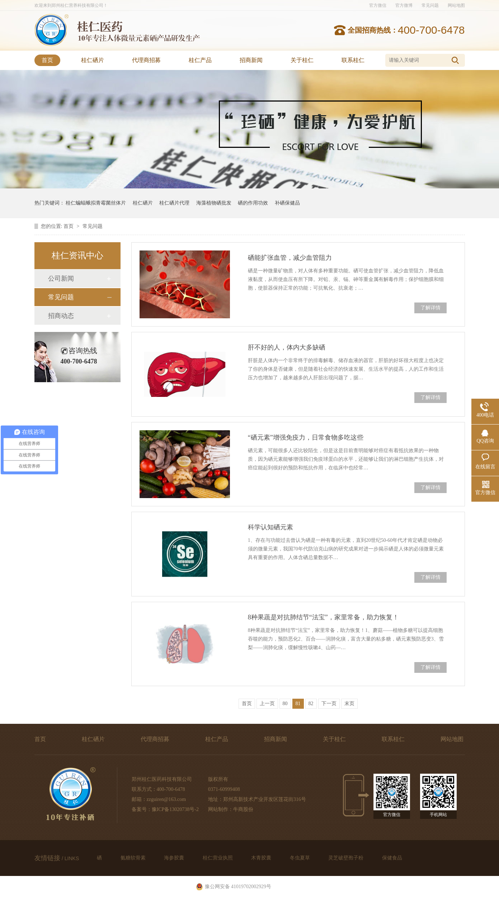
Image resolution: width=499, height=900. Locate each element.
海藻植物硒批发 (213, 203)
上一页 (267, 703)
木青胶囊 (262, 858)
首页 (47, 60)
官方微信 (377, 5)
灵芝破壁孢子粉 (346, 858)
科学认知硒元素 (270, 527)
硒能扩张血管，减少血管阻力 (290, 257)
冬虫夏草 (300, 858)
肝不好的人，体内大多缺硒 (286, 347)
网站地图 (456, 5)
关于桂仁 (302, 60)
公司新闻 (61, 278)
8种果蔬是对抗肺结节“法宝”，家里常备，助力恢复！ (323, 617)
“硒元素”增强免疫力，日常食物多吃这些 (305, 437)
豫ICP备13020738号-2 (175, 809)
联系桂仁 (353, 60)
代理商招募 (146, 60)
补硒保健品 (287, 203)
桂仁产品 (200, 60)
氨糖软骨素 (134, 858)
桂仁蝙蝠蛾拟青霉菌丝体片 (96, 203)
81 (298, 703)
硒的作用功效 (253, 203)
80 (285, 703)
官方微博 (404, 5)
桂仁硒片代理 (174, 203)
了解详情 (430, 307)
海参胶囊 (174, 858)
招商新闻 (251, 60)
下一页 (328, 703)
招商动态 (61, 315)
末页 (349, 703)
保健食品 (392, 858)
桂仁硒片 (92, 60)
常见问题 (430, 5)
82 (311, 703)
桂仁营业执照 (218, 858)
